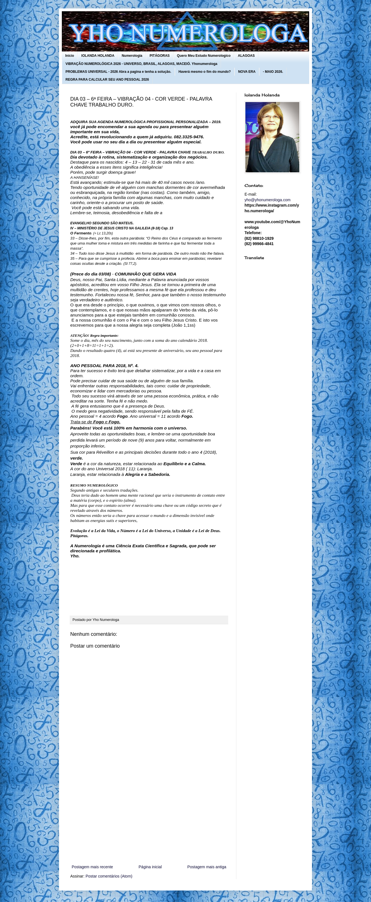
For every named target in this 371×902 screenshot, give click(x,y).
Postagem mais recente (92, 867)
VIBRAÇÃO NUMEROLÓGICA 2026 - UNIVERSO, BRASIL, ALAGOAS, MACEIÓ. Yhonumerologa (141, 64)
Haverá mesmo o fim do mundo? (204, 72)
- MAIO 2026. (273, 72)
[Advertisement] (149, 817)
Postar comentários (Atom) (108, 876)
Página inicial (150, 867)
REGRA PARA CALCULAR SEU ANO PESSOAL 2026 (107, 80)
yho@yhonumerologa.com (268, 200)
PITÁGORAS (159, 56)
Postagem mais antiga (206, 867)
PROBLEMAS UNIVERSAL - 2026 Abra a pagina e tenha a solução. (118, 72)
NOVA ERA (246, 72)
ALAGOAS (246, 56)
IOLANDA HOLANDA (97, 56)
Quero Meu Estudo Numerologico (204, 56)
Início (69, 56)
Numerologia (132, 56)
